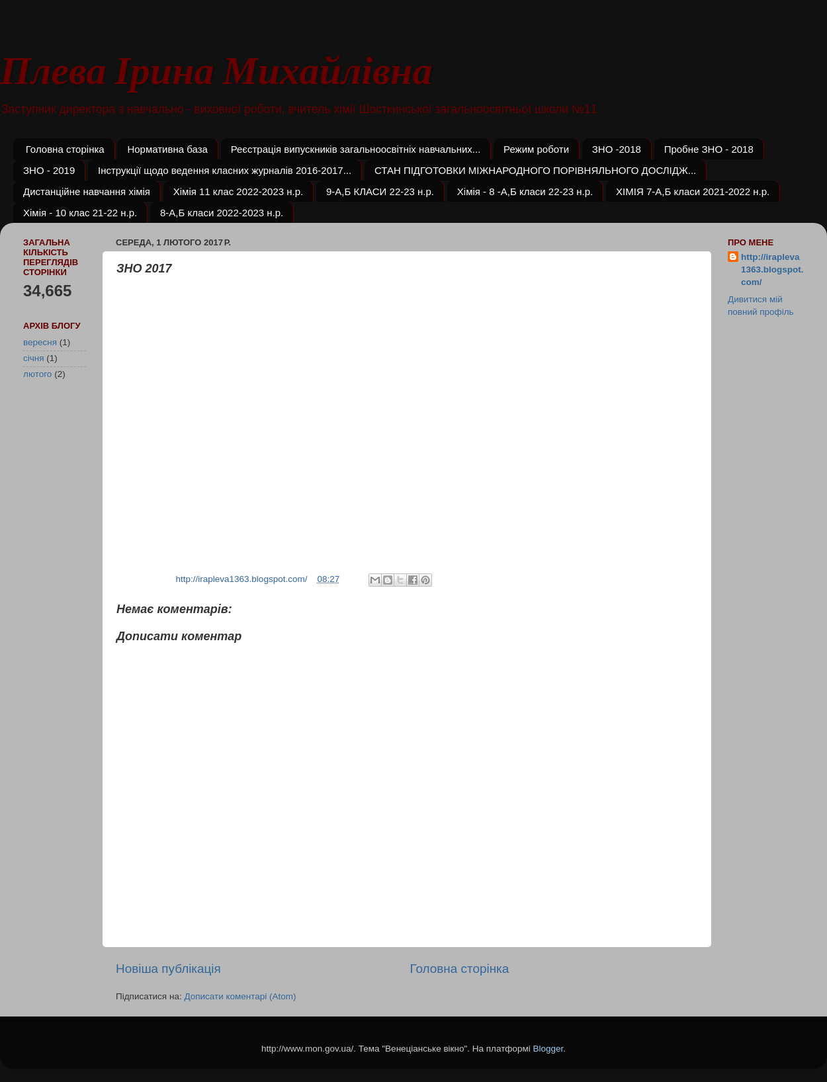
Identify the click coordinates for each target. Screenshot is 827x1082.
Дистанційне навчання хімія (86, 191)
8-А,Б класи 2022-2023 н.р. (221, 212)
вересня (40, 342)
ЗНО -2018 (616, 149)
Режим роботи (536, 149)
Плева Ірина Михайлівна (216, 71)
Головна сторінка (65, 149)
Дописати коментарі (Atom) (240, 996)
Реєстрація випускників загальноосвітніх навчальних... (356, 149)
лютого (37, 374)
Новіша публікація (168, 969)
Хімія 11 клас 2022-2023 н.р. (238, 191)
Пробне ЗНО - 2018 (709, 149)
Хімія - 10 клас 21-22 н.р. (80, 212)
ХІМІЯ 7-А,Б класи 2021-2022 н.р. (692, 191)
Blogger (548, 1049)
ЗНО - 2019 (49, 170)
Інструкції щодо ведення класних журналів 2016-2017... (224, 170)
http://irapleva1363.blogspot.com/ (772, 269)
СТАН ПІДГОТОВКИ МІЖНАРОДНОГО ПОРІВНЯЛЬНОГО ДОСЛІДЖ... (535, 170)
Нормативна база (167, 149)
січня (33, 358)
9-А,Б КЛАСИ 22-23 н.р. (380, 191)
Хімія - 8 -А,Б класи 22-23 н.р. (525, 191)
